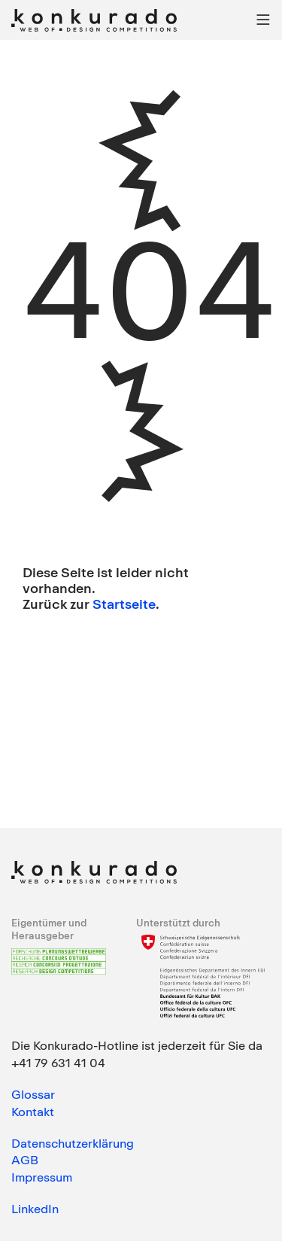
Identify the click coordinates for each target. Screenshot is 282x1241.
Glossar (33, 1094)
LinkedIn (35, 1208)
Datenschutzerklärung (72, 1143)
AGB (24, 1159)
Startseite (124, 603)
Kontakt (32, 1111)
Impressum (41, 1177)
